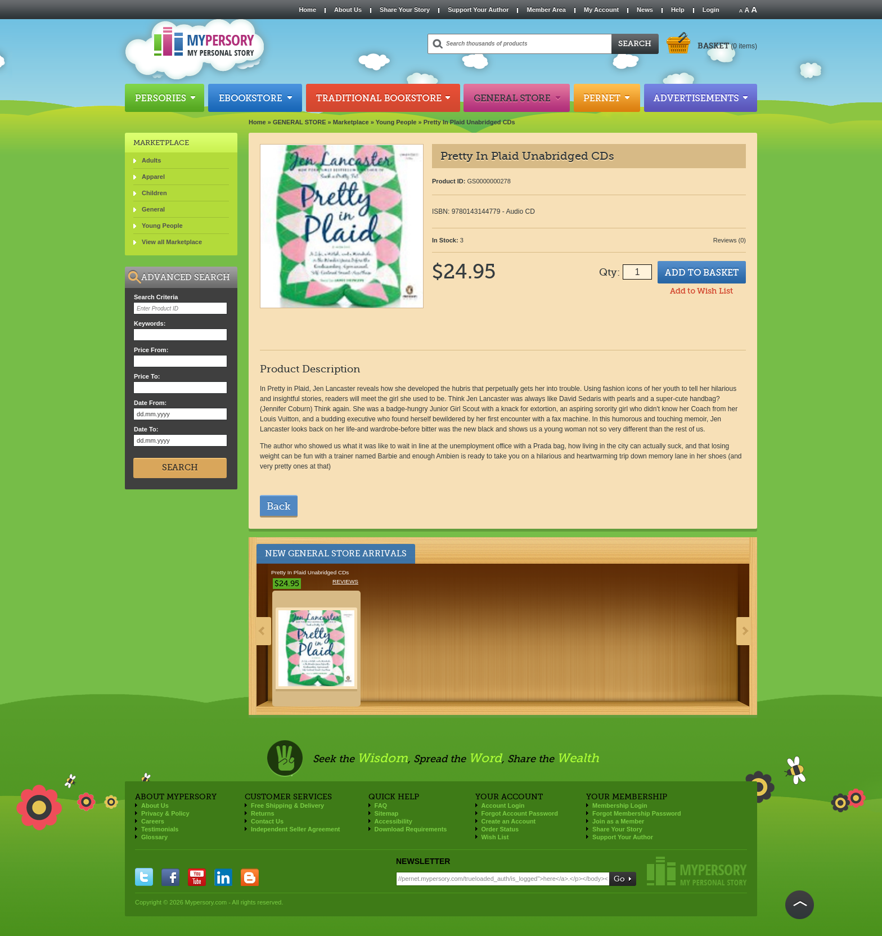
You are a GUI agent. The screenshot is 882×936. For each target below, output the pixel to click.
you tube (197, 877)
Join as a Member (618, 821)
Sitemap (387, 813)
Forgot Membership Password (636, 813)
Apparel (153, 176)
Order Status (500, 829)
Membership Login (619, 805)
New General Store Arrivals (336, 553)
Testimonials (159, 829)
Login (711, 9)
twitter (144, 877)
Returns (262, 813)
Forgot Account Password (520, 813)
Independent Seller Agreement (295, 829)
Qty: (609, 272)
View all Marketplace (172, 241)
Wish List (495, 837)
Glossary (154, 837)
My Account (601, 9)
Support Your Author (478, 9)
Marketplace (351, 122)
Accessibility (393, 821)
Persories (164, 98)
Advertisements (700, 98)
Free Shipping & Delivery (287, 805)
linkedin (223, 877)
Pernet (607, 98)
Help (678, 9)
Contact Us (267, 821)
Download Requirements (411, 829)
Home (307, 9)
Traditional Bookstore (383, 98)
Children (154, 193)
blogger (250, 877)
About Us (348, 9)
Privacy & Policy (165, 813)
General (153, 209)
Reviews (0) (729, 240)
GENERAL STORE (299, 122)
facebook (170, 877)
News (645, 9)
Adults (151, 160)
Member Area (545, 9)
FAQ (381, 805)
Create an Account (509, 821)
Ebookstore (255, 98)
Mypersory (697, 871)
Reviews (345, 581)
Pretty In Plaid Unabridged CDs (469, 122)
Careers (152, 821)
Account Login (503, 805)
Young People (396, 122)
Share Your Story (405, 9)
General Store (517, 98)
